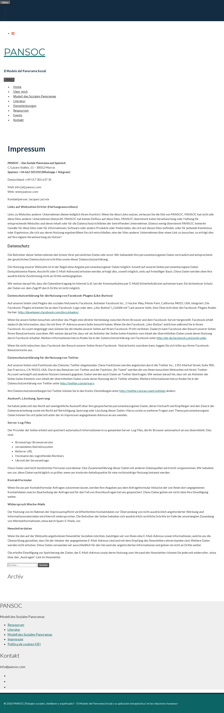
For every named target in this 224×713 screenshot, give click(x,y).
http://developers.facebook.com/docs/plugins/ (48, 312)
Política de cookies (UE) (24, 644)
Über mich (20, 92)
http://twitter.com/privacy (77, 383)
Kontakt (18, 120)
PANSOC (24, 52)
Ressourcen (21, 110)
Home (17, 87)
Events (17, 115)
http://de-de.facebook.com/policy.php (181, 338)
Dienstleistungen (24, 106)
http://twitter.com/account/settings (142, 390)
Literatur (19, 101)
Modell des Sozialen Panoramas (34, 96)
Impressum (15, 639)
